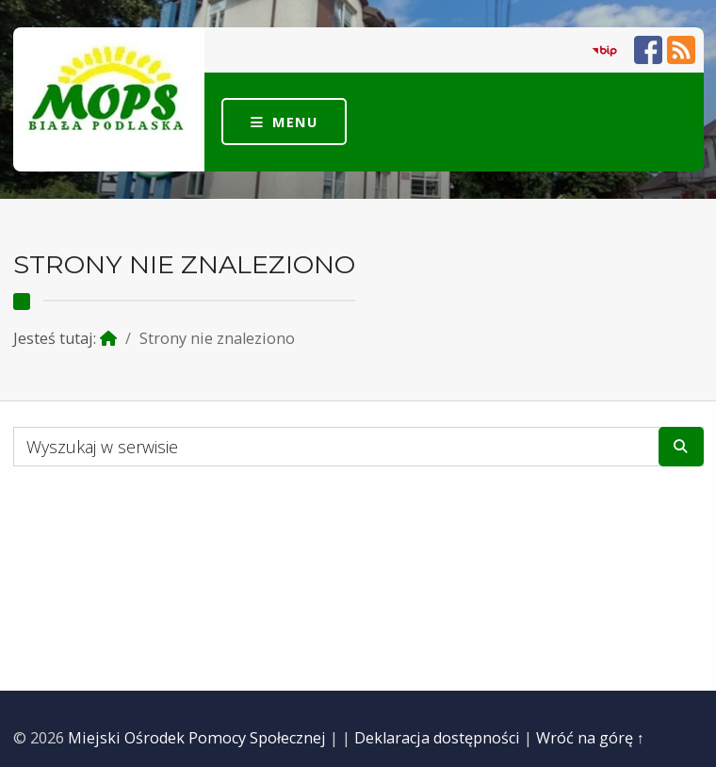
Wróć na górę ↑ (590, 737)
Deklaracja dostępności (437, 737)
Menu (294, 121)
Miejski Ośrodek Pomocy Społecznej (197, 737)
